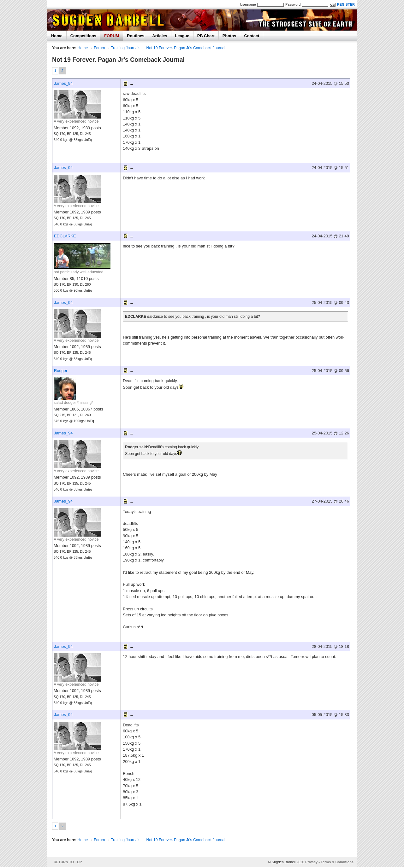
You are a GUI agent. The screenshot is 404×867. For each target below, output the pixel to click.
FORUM (111, 35)
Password (292, 4)
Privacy (311, 862)
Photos (229, 35)
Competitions (83, 35)
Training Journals (125, 48)
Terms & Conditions (337, 862)
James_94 (63, 83)
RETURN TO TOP (68, 862)
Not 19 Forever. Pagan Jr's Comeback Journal (185, 48)
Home (56, 35)
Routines (135, 35)
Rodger (60, 370)
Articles (159, 35)
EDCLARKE (65, 236)
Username (248, 4)
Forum (99, 48)
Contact (251, 35)
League (182, 35)
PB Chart (206, 35)
